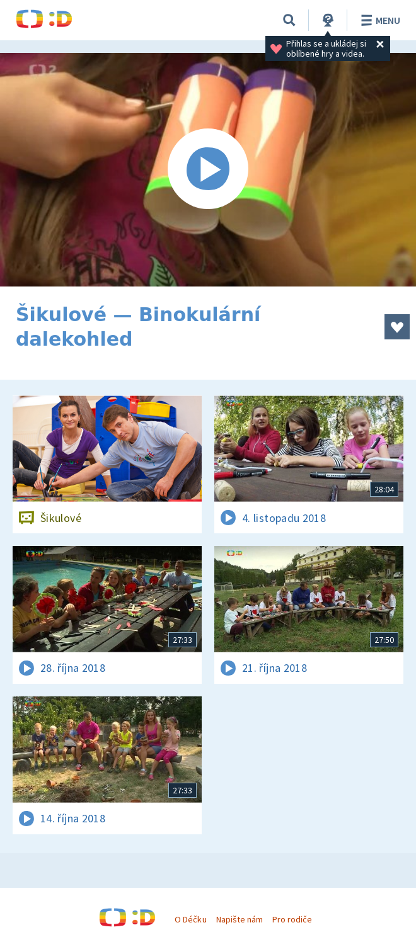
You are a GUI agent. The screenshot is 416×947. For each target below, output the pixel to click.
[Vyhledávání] (289, 20)
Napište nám (239, 919)
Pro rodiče (292, 919)
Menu (378, 20)
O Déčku (190, 919)
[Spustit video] (208, 169)
